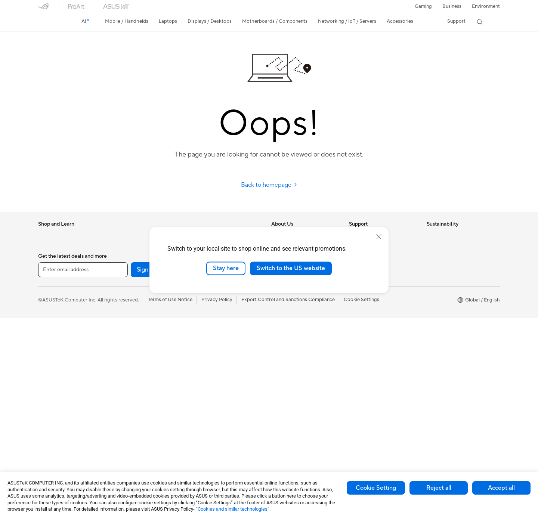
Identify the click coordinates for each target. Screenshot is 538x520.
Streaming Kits (208, 348)
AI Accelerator (131, 370)
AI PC (277, 337)
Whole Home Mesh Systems (146, 415)
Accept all (501, 488)
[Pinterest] (307, 471)
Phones (46, 247)
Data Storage (130, 348)
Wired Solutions (133, 438)
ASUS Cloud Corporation (299, 303)
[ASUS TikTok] (331, 471)
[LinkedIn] (283, 471)
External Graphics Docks (142, 359)
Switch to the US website (291, 268)
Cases (122, 303)
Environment (486, 6)
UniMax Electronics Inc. (297, 314)
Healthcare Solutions (61, 258)
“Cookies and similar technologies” (232, 509)
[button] (423, 6)
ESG (431, 235)
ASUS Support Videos (373, 303)
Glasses (123, 258)
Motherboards (131, 281)
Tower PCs (50, 405)
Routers (124, 404)
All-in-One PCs (54, 393)
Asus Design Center (293, 359)
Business (451, 6)
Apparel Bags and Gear (218, 359)
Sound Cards (129, 381)
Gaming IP (203, 437)
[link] (51, 22)
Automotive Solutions (295, 381)
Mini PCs (48, 438)
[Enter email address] (83, 471)
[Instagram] (188, 471)
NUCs (45, 427)
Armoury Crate (287, 415)
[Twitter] (260, 471)
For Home (49, 292)
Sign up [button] (147, 472)
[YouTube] (212, 471)
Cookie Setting (376, 488)
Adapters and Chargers (218, 381)
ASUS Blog (283, 404)
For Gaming (51, 337)
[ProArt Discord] (379, 471)
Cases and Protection (216, 370)
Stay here (226, 268)
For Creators (52, 315)
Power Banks (206, 404)
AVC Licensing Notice (295, 393)
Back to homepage (269, 185)
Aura (276, 426)
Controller (203, 415)
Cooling (124, 314)
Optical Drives (131, 337)
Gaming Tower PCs (59, 416)
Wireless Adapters (135, 427)
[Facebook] (236, 471)
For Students (52, 326)
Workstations (130, 235)
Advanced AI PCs (290, 348)
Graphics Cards (132, 292)
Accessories (51, 269)
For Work (48, 303)
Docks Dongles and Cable (221, 393)
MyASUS (359, 314)
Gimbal (200, 426)
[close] (379, 237)
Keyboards (204, 314)
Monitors (48, 371)
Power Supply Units (137, 325)
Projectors (49, 382)
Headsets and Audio (214, 337)
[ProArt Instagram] (355, 471)
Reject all (438, 488)
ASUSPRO (283, 370)
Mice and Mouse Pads (216, 325)
